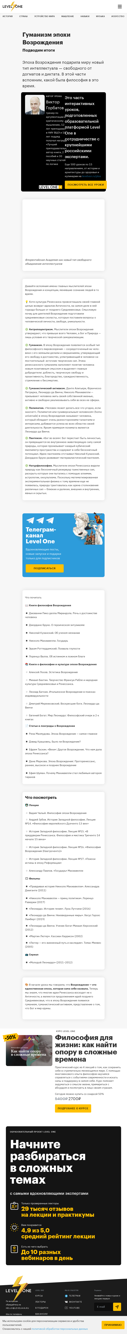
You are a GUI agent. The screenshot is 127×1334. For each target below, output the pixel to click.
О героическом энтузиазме (68, 625)
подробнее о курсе (73, 1108)
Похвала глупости (69, 648)
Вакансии (41, 1314)
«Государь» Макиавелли (68, 870)
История (8, 16)
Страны (23, 16)
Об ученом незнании (67, 632)
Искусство (117, 16)
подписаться (45, 568)
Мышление (67, 16)
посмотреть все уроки (86, 184)
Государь (62, 640)
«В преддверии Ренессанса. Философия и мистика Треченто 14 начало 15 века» (62, 835)
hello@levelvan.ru (17, 1308)
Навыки (85, 16)
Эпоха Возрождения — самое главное (74, 733)
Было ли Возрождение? (66, 741)
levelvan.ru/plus (91, 176)
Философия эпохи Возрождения (67, 813)
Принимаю (113, 1325)
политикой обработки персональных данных (60, 1329)
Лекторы (40, 1302)
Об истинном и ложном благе (67, 656)
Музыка (100, 16)
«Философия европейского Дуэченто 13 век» (60, 823)
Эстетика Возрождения (63, 672)
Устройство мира (44, 16)
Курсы (39, 1296)
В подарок (41, 1308)
